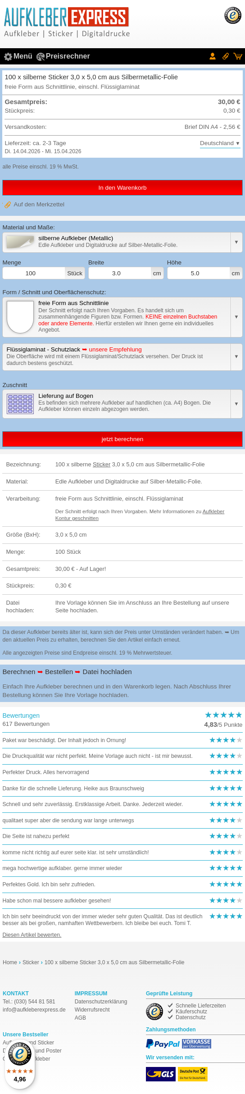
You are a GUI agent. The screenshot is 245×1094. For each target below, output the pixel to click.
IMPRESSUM (91, 993)
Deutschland (217, 143)
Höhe (205, 269)
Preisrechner (68, 56)
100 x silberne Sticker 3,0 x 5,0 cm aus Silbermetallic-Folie (115, 962)
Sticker (101, 464)
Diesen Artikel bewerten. (31, 935)
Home (10, 962)
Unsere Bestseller (25, 1034)
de (34, 1010)
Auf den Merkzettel (39, 204)
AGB (80, 1018)
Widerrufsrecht (92, 1010)
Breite (126, 269)
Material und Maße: (28, 227)
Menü (23, 56)
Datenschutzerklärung (101, 1001)
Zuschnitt (14, 385)
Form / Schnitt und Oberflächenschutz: (54, 292)
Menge (43, 269)
